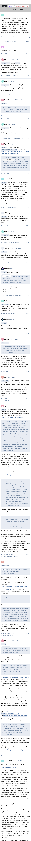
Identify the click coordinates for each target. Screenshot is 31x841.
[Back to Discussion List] (1, 2)
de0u (4, 374)
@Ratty (18, 28)
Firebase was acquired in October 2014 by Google (15, 642)
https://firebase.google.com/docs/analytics (15, 680)
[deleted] (5, 200)
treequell (5, 269)
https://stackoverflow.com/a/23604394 (12, 382)
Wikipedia (8, 554)
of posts (15, 2)
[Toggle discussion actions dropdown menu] (29, 2)
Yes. (2, 80)
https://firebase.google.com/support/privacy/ (14, 551)
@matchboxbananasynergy (9, 114)
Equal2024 (6, 50)
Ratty (4, 68)
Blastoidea (6, 28)
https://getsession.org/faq (8, 732)
